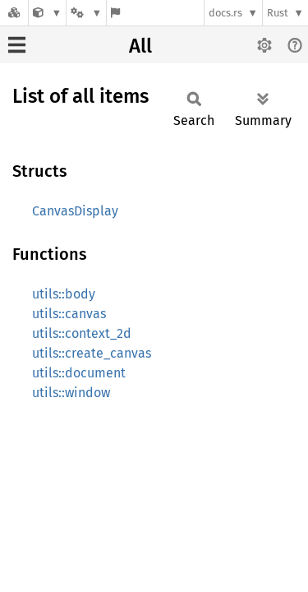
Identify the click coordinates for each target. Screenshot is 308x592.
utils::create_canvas (91, 353)
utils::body (63, 294)
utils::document (79, 373)
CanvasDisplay (75, 211)
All (140, 46)
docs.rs (225, 13)
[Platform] (86, 12)
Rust (277, 13)
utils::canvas (69, 313)
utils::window (71, 392)
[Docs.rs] (14, 12)
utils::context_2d (81, 333)
